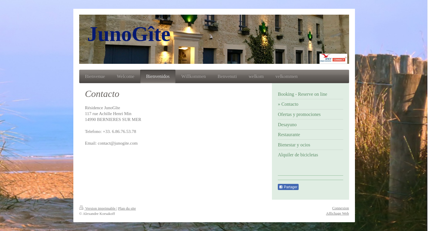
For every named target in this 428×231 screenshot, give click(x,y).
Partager (288, 187)
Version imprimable (97, 208)
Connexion (340, 208)
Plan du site (127, 208)
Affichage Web (337, 213)
